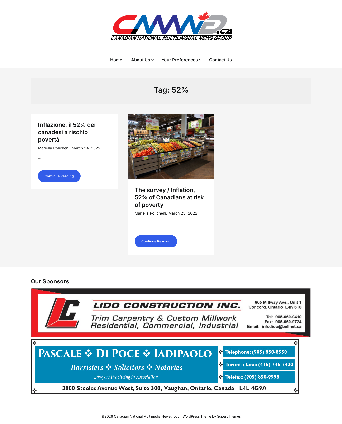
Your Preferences (180, 59)
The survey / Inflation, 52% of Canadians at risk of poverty (169, 197)
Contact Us (220, 59)
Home (116, 59)
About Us (140, 59)
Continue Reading (59, 176)
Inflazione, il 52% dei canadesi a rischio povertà (66, 132)
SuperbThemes (229, 416)
